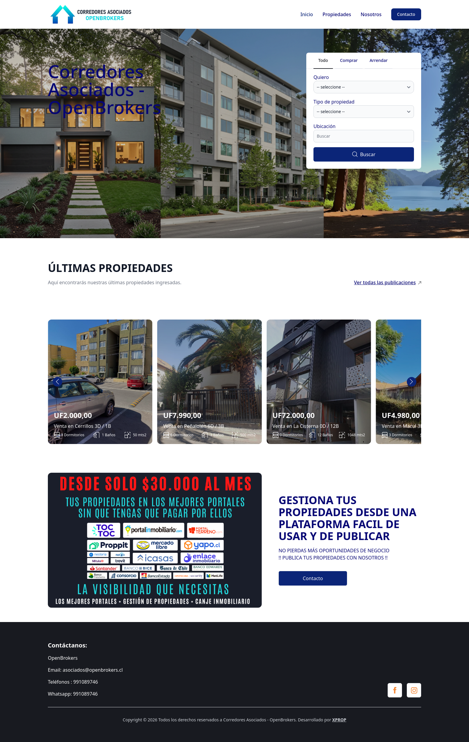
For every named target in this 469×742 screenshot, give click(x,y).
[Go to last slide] (57, 382)
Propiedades (336, 14)
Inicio (306, 14)
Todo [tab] (323, 60)
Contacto (406, 14)
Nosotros (371, 14)
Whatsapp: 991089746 (73, 694)
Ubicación (324, 126)
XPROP (339, 720)
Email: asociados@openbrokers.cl (85, 670)
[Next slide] (411, 382)
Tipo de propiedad (333, 101)
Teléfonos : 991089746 (73, 682)
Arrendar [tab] (379, 60)
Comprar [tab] (349, 60)
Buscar (363, 154)
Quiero (321, 77)
